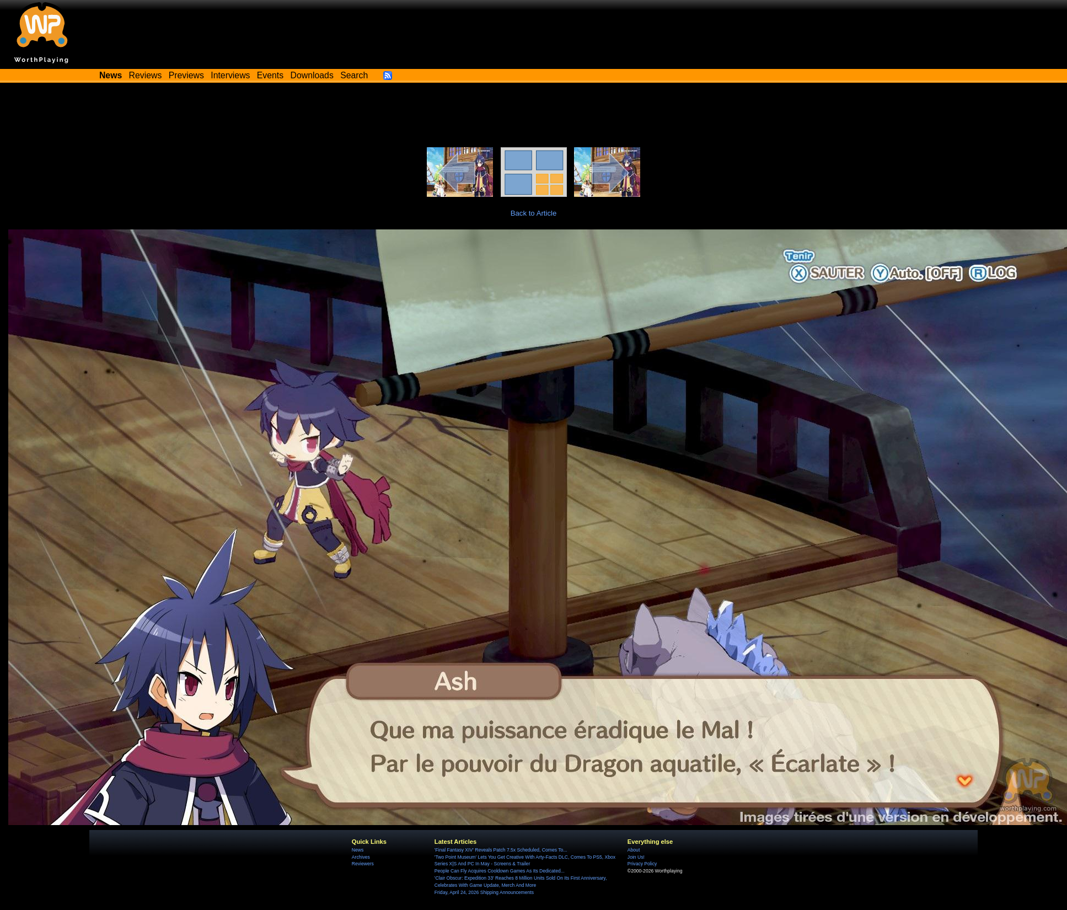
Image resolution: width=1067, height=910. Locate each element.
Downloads (312, 75)
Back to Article (534, 213)
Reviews (145, 75)
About (634, 850)
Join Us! (636, 857)
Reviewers (363, 863)
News (357, 850)
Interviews (230, 75)
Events (270, 75)
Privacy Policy (642, 863)
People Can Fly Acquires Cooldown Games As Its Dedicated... (500, 871)
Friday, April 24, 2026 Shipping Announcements (484, 892)
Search (354, 75)
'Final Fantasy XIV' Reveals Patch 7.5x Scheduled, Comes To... (501, 850)
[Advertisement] (534, 117)
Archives (361, 857)
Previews (186, 75)
